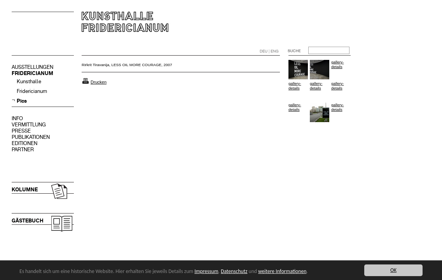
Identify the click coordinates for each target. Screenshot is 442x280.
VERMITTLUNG (29, 125)
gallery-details (337, 64)
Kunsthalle (29, 81)
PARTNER (23, 149)
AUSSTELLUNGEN (32, 67)
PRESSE (21, 131)
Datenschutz (234, 271)
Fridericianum (32, 91)
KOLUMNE (25, 189)
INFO (17, 118)
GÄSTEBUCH (28, 221)
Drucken (99, 82)
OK (393, 270)
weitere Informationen (282, 271)
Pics (22, 101)
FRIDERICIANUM (32, 73)
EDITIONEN (24, 143)
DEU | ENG (269, 51)
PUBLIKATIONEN (31, 137)
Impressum (206, 271)
